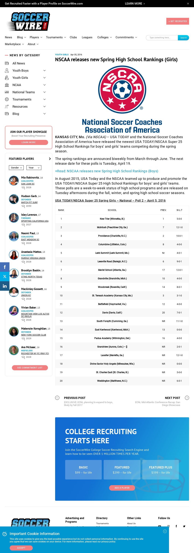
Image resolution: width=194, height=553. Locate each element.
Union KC (26, 295)
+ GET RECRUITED (178, 21)
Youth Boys (17, 70)
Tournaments (54, 37)
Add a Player (122, 488)
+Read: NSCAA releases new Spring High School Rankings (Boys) (106, 171)
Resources (16, 106)
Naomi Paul (28, 233)
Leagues (87, 37)
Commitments (125, 37)
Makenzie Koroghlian (34, 328)
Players (34, 37)
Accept (21, 548)
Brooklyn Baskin (31, 270)
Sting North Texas (31, 277)
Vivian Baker (29, 307)
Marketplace (13, 44)
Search (183, 37)
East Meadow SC (30, 239)
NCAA (13, 85)
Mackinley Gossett (32, 289)
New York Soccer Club (33, 335)
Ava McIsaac (28, 347)
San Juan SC (27, 184)
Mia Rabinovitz (30, 177)
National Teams (20, 92)
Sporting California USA (34, 221)
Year (31, 167)
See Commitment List (30, 368)
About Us (131, 523)
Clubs (73, 37)
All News (15, 63)
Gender (15, 167)
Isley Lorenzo (29, 214)
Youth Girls (16, 78)
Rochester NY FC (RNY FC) (35, 353)
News (8, 37)
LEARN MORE (133, 3)
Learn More (28, 142)
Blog (20, 37)
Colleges (103, 37)
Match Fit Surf (29, 202)
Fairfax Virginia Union (33, 258)
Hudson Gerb (29, 196)
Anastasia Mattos (31, 252)
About (31, 44)
